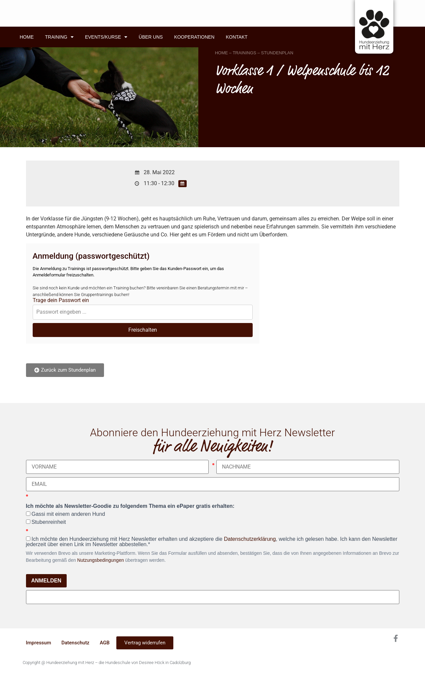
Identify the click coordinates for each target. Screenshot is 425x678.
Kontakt (236, 37)
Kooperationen (194, 37)
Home (27, 37)
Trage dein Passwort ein (61, 300)
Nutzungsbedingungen (100, 560)
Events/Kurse (106, 37)
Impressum (38, 643)
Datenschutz (75, 643)
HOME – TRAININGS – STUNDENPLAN (254, 52)
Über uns (151, 37)
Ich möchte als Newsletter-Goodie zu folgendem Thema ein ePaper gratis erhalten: (130, 506)
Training (59, 37)
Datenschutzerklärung (250, 539)
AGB (105, 643)
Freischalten (142, 330)
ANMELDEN (46, 580)
